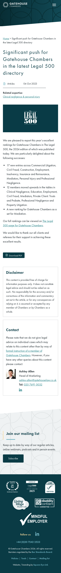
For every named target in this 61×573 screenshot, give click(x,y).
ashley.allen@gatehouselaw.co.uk (37, 380)
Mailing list (44, 558)
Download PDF (13, 255)
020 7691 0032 (33, 384)
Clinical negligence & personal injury (21, 96)
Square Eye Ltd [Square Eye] (40, 564)
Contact (32, 558)
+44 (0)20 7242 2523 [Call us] (28, 542)
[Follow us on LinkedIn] (37, 534)
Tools (23, 558)
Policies (14, 558)
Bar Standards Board (42, 552)
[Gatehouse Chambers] (15, 4)
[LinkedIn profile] (21, 390)
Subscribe (13, 458)
